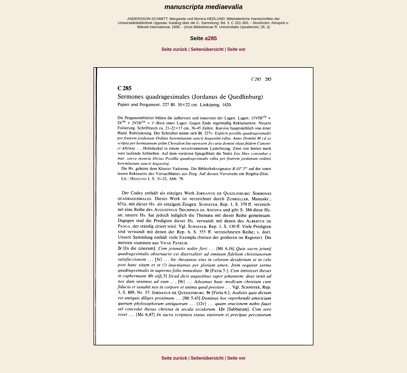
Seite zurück (174, 49)
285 (211, 38)
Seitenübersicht (207, 49)
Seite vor (236, 49)
